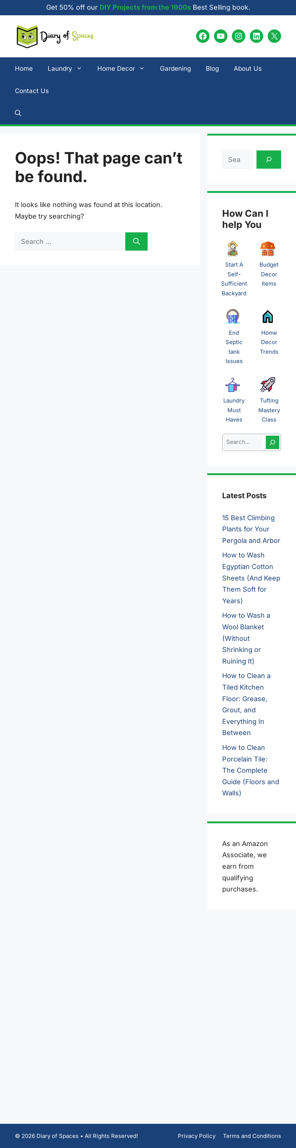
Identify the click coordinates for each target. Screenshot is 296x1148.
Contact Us (32, 91)
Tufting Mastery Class (269, 410)
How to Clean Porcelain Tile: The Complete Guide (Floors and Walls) (250, 770)
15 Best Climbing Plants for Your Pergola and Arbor (251, 529)
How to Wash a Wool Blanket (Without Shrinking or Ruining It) (246, 638)
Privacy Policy (196, 1135)
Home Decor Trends (269, 342)
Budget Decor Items (268, 274)
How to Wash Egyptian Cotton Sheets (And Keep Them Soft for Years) (251, 577)
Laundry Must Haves (234, 410)
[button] (18, 113)
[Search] (136, 241)
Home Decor (124, 68)
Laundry (69, 68)
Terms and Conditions (252, 1135)
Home (24, 68)
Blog (212, 68)
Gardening (175, 68)
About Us (248, 68)
